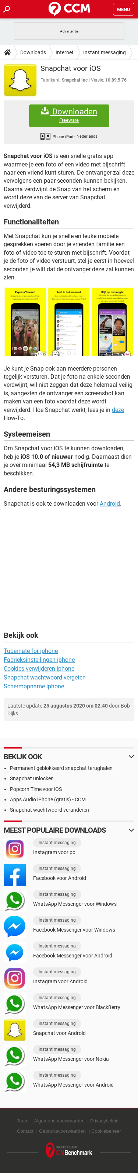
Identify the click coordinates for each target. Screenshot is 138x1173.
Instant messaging (104, 52)
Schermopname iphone (34, 686)
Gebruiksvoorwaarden (62, 1131)
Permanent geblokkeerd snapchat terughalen (61, 768)
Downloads (33, 52)
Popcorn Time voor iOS (36, 789)
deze (118, 409)
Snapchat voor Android (59, 1033)
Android (110, 503)
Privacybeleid (104, 1121)
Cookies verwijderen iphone (39, 668)
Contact (25, 1131)
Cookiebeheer (106, 1131)
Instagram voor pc (54, 852)
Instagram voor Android (60, 981)
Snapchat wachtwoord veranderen (49, 810)
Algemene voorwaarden (59, 1121)
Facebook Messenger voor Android (72, 956)
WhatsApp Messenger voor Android (73, 1085)
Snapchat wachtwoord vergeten (45, 677)
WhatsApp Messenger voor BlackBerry (76, 1007)
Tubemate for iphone (31, 650)
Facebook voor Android (59, 878)
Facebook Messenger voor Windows (74, 930)
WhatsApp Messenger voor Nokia (71, 1059)
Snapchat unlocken (32, 778)
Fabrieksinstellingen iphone (39, 659)
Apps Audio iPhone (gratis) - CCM (48, 799)
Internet (65, 52)
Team (23, 1121)
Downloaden (69, 115)
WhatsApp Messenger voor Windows (75, 904)
